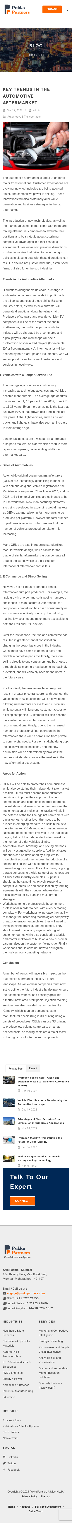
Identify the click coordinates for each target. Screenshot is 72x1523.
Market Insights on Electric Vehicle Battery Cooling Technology (39, 1158)
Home (31, 54)
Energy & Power (12, 1379)
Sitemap (45, 1496)
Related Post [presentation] (15, 1068)
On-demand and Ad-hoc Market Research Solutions (53, 1373)
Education (9, 1397)
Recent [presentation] (33, 1068)
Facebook (13, 1469)
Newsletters (10, 1438)
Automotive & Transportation (25, 116)
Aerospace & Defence (16, 1385)
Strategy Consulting (51, 1341)
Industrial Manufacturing (18, 1391)
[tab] (16, 1068)
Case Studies (11, 1432)
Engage (52, 9)
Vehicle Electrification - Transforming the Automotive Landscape (42, 1102)
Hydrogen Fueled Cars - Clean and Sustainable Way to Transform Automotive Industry (43, 1081)
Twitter (11, 1463)
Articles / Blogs (12, 1420)
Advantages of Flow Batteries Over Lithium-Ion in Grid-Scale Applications (41, 1121)
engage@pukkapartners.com (26, 1293)
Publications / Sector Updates (21, 1426)
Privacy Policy (29, 1496)
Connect (22, 1201)
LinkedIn (12, 1457)
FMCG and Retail (13, 1372)
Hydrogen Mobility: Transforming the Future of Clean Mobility (40, 1140)
